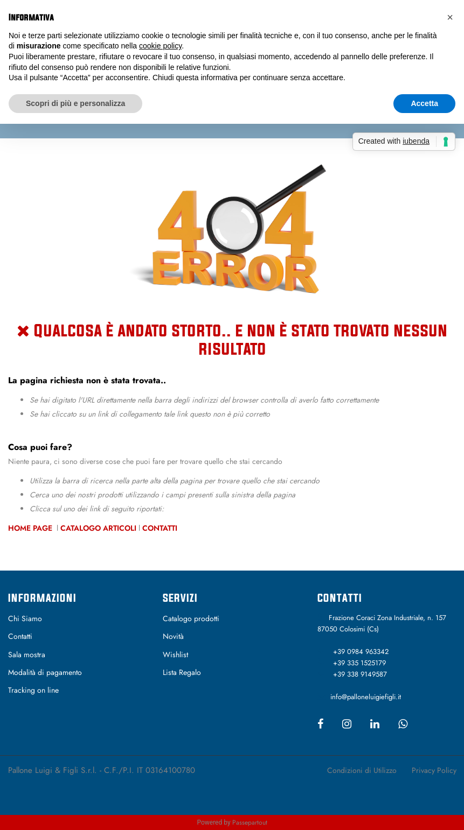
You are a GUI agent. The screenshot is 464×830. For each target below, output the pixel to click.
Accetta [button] (424, 103)
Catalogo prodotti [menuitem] (191, 618)
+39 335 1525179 (359, 663)
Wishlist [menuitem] (175, 654)
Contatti (159, 528)
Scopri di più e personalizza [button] (75, 103)
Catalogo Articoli (98, 528)
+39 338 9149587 (360, 674)
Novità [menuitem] (173, 636)
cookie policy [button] (160, 45)
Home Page (31, 528)
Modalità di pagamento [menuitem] (45, 672)
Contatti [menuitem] (20, 636)
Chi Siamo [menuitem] (25, 618)
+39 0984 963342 (361, 651)
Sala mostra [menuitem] (26, 654)
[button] (450, 17)
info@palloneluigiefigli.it (365, 697)
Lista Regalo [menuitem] (182, 672)
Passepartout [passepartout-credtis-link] (249, 822)
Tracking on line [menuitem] (33, 690)
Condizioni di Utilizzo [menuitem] (362, 770)
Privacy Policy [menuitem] (434, 770)
